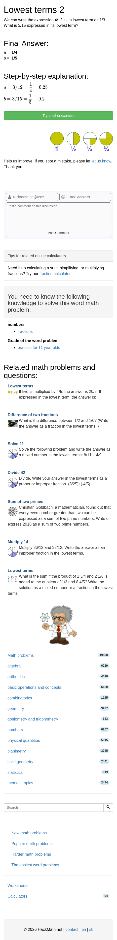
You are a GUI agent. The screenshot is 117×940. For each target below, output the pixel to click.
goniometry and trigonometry (58, 719)
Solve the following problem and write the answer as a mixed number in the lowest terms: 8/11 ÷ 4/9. (59, 449)
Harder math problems (31, 854)
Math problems (58, 655)
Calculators (58, 896)
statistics (58, 772)
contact (72, 929)
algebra (58, 665)
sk (91, 929)
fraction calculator (55, 274)
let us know (101, 161)
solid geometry (58, 761)
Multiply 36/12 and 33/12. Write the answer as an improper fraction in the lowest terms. (56, 547)
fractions (25, 331)
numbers (58, 729)
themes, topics (58, 782)
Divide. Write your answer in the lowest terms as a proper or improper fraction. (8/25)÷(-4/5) (57, 478)
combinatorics (58, 697)
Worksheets (17, 885)
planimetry (58, 751)
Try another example (59, 116)
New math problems (29, 833)
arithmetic (58, 676)
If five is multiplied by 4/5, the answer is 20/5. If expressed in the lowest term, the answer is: (54, 392)
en (83, 929)
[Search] (108, 807)
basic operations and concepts (58, 687)
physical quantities (58, 740)
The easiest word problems (35, 865)
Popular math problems (31, 844)
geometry (58, 708)
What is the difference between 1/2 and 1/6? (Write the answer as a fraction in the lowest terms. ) (58, 420)
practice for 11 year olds (39, 347)
